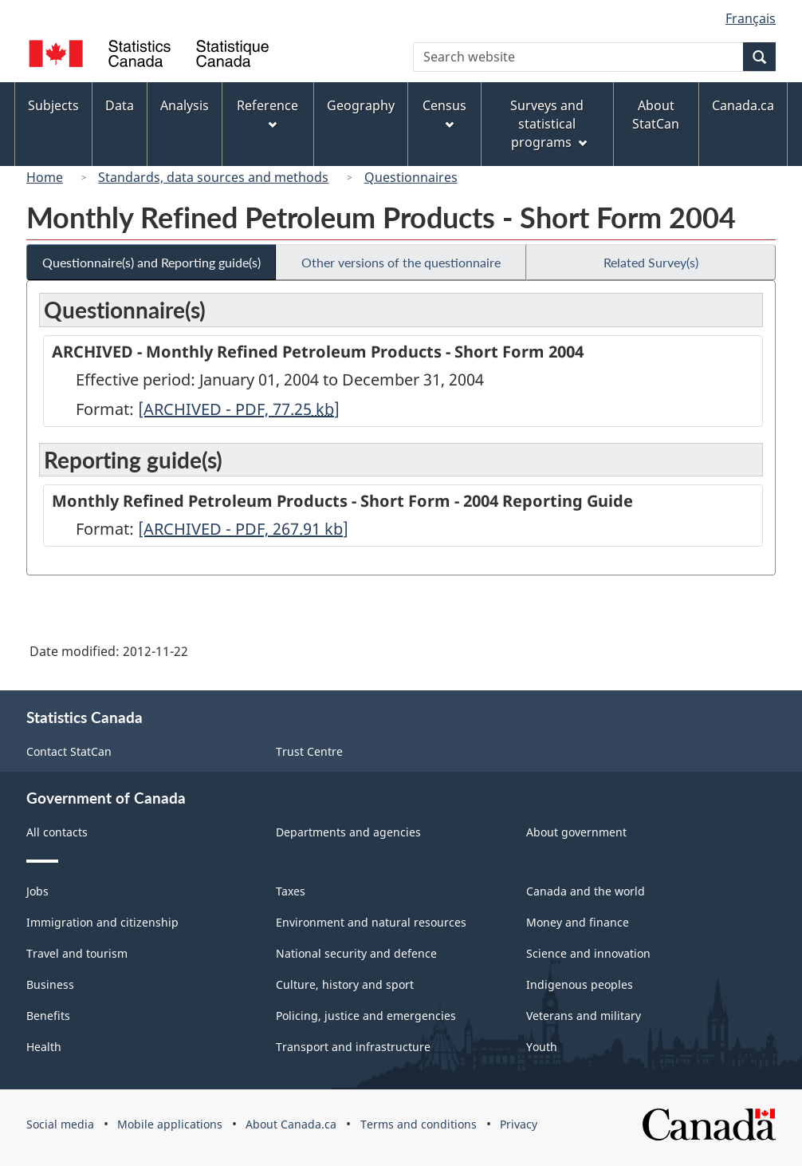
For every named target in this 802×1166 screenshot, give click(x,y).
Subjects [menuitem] (53, 105)
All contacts (57, 832)
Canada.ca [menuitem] (743, 105)
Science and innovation (588, 953)
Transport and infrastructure (353, 1046)
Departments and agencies (348, 832)
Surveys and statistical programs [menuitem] (548, 124)
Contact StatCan (69, 751)
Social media (60, 1124)
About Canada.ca (291, 1124)
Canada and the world (585, 891)
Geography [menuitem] (361, 105)
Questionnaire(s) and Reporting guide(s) (151, 262)
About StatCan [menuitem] (655, 114)
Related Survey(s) (650, 262)
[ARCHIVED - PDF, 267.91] (243, 529)
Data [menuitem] (119, 105)
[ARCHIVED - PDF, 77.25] (239, 409)
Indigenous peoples (579, 984)
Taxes (290, 891)
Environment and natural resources (371, 922)
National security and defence (356, 953)
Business (50, 984)
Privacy (518, 1124)
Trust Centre (309, 751)
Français (750, 18)
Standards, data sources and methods (213, 177)
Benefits (48, 1015)
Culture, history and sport (345, 984)
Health (43, 1046)
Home (44, 177)
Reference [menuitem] (267, 113)
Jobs (37, 891)
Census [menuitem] (444, 113)
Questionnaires (411, 177)
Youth (541, 1046)
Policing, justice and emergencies (366, 1015)
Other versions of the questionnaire (401, 262)
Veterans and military (583, 1015)
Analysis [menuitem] (184, 105)
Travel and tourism (77, 953)
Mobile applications (169, 1124)
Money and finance (577, 922)
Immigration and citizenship (102, 922)
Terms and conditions (418, 1124)
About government (576, 832)
